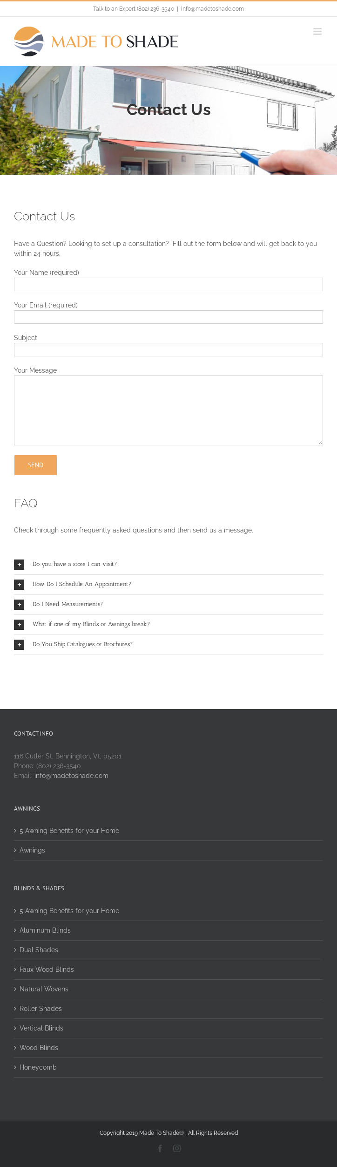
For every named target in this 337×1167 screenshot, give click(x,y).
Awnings (32, 850)
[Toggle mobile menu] (318, 31)
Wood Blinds (39, 1047)
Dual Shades (39, 950)
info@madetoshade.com (212, 9)
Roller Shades (41, 1008)
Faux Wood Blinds (47, 969)
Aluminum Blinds (45, 930)
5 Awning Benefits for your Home (69, 830)
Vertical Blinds (41, 1028)
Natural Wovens (44, 989)
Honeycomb (38, 1067)
